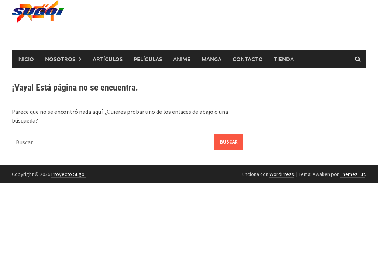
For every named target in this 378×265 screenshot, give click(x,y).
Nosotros (60, 59)
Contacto (248, 59)
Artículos (108, 59)
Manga (211, 59)
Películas (148, 59)
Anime (181, 59)
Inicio (25, 59)
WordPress (281, 174)
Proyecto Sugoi (68, 174)
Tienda (284, 59)
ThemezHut (352, 174)
